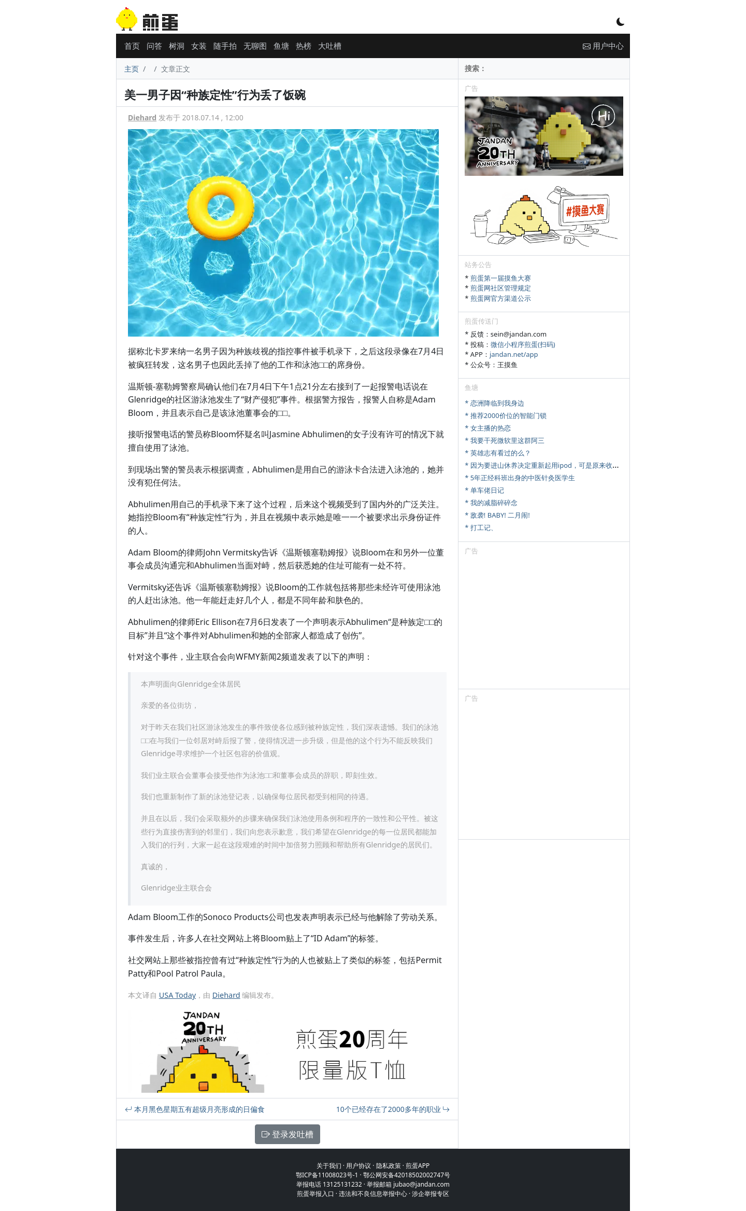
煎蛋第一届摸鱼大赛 (500, 278)
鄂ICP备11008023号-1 (327, 1175)
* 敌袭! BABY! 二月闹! (497, 515)
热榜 (303, 45)
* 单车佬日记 (484, 490)
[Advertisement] (543, 624)
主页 (131, 69)
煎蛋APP (417, 1165)
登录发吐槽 (287, 1134)
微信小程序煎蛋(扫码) (523, 344)
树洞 (176, 45)
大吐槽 (329, 45)
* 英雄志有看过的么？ (498, 452)
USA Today (177, 995)
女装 (199, 45)
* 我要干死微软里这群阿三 (504, 440)
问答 (154, 45)
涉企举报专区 (430, 1193)
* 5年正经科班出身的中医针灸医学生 (520, 477)
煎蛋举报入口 (315, 1193)
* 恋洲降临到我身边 (494, 403)
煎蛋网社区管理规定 (500, 288)
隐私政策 (388, 1165)
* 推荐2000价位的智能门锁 (505, 415)
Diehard (142, 117)
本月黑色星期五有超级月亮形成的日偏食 (195, 1109)
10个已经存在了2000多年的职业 (393, 1109)
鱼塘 (281, 45)
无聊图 (255, 45)
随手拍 (225, 45)
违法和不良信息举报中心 (373, 1193)
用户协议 (358, 1165)
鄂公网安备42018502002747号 (406, 1175)
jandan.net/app (514, 354)
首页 (132, 45)
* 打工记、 (481, 527)
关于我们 (329, 1165)
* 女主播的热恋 (488, 428)
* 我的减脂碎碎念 (491, 502)
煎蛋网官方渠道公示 (500, 298)
